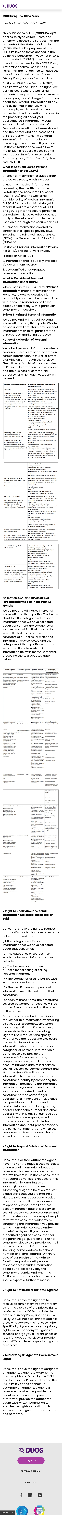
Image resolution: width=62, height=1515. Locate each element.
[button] (57, 6)
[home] (10, 6)
